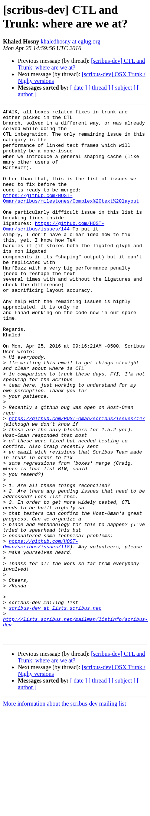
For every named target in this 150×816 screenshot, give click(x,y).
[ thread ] (99, 87)
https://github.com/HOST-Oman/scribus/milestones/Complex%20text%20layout (71, 216)
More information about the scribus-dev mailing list (64, 809)
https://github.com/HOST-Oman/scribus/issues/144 (53, 250)
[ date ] (78, 87)
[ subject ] (124, 87)
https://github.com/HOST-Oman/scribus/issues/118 (40, 631)
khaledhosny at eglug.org (70, 41)
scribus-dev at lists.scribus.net (55, 708)
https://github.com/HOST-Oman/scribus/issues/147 (77, 480)
